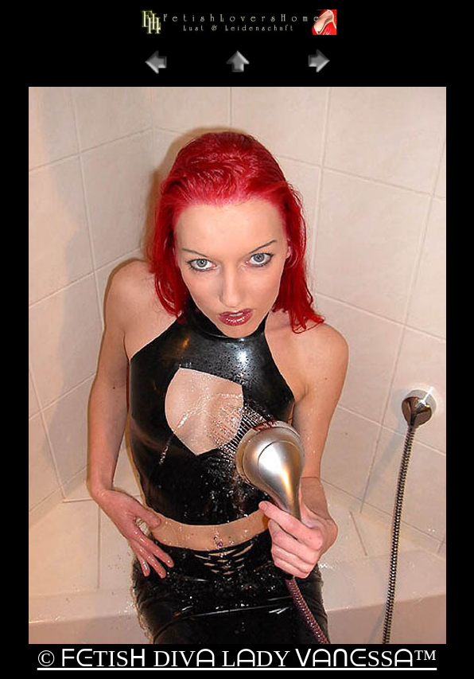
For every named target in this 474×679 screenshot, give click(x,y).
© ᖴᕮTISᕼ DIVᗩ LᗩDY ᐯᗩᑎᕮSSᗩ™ (237, 658)
